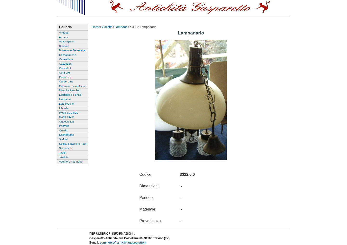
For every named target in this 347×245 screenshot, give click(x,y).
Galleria (107, 27)
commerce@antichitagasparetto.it (123, 242)
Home (96, 27)
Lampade (120, 27)
